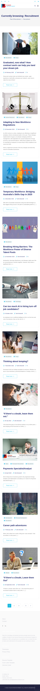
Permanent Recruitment (17, 463)
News (7, 463)
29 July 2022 (8, 420)
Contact (4, 621)
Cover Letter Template (8, 662)
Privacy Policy (6, 651)
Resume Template (7, 660)
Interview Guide (6, 665)
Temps (16, 57)
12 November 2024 (10, 256)
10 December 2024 (10, 129)
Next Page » (31, 606)
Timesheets (5, 649)
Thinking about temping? (15, 361)
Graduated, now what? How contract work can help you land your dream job (19, 65)
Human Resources (10, 117)
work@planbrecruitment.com (17, 679)
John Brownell (20, 72)
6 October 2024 (9, 313)
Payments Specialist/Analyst (17, 468)
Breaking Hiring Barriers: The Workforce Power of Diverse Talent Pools (17, 249)
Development (9, 518)
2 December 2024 (9, 198)
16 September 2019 (10, 584)
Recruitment (8, 57)
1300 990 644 (5, 679)
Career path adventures (15, 525)
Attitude (7, 572)
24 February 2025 (9, 72)
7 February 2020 (9, 529)
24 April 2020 (8, 473)
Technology (18, 301)
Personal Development (21, 518)
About (4, 619)
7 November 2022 (9, 365)
